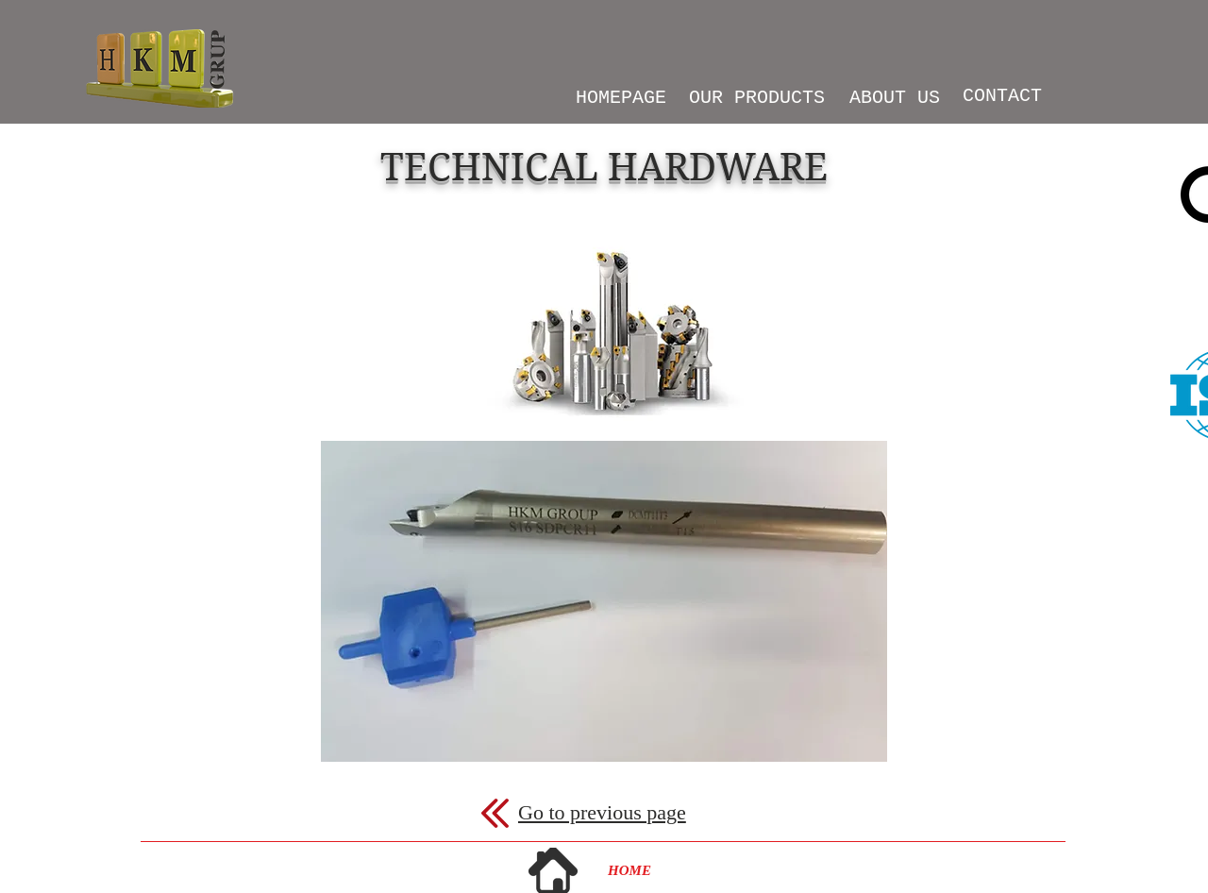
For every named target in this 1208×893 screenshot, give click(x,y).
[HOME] (629, 870)
